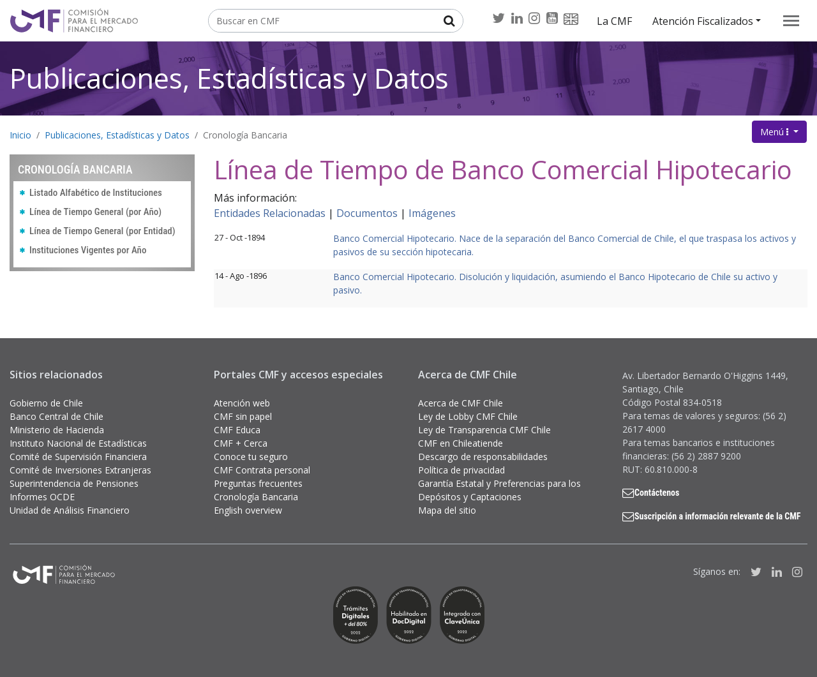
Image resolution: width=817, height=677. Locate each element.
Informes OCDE (42, 497)
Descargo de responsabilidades (483, 456)
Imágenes (432, 213)
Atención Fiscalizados (702, 21)
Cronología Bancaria (245, 135)
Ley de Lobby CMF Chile (468, 416)
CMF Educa (237, 430)
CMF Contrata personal (262, 470)
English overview (248, 510)
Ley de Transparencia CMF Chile (484, 430)
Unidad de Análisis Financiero (70, 510)
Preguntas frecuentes (258, 483)
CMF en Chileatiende (460, 443)
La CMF (614, 21)
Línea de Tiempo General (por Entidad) (102, 231)
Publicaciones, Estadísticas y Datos (229, 78)
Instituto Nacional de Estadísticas (78, 443)
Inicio (20, 135)
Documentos (367, 213)
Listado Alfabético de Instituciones (95, 192)
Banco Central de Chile (56, 416)
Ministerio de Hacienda (57, 430)
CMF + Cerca (240, 443)
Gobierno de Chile (46, 403)
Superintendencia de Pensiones (74, 483)
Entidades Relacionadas (270, 213)
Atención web (242, 403)
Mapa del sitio (447, 510)
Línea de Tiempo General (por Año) (95, 212)
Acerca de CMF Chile (460, 403)
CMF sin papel (243, 416)
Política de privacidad (461, 470)
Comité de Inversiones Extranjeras (80, 470)
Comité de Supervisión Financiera (78, 456)
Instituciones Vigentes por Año (87, 250)
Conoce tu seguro (251, 456)
